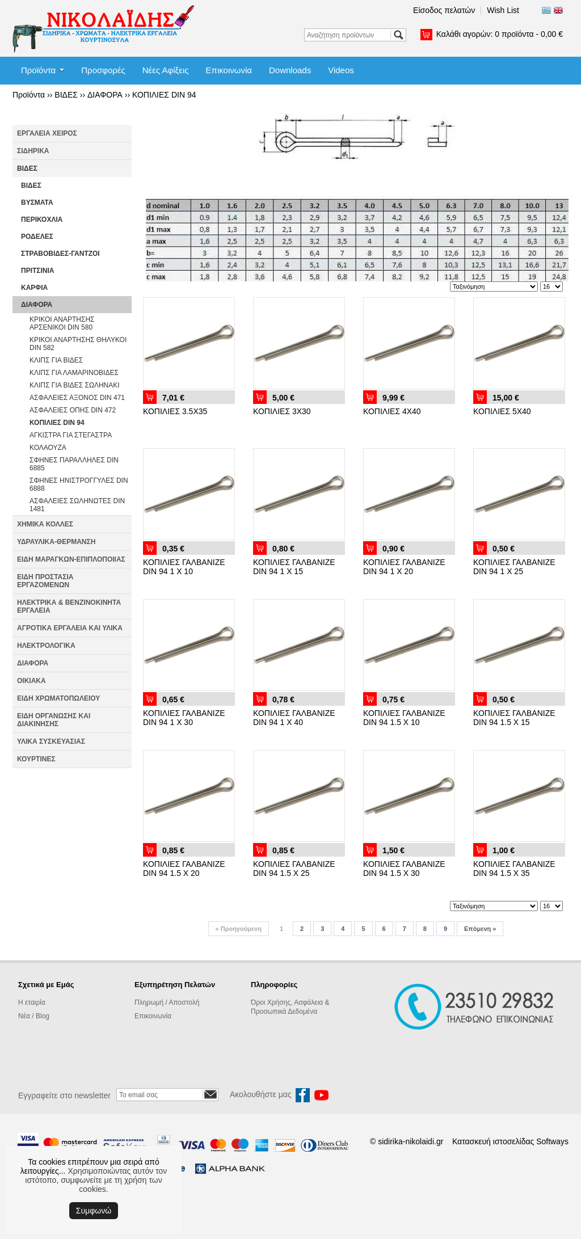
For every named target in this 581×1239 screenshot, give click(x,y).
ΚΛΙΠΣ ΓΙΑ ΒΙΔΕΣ (56, 360)
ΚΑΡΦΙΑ (34, 288)
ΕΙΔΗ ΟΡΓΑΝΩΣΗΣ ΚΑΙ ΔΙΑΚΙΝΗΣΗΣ (53, 720)
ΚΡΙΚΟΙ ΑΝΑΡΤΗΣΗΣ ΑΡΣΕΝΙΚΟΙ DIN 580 (62, 323)
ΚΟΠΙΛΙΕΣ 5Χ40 (502, 411)
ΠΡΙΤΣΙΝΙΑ (37, 271)
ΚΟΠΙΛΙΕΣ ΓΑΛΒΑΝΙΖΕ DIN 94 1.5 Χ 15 (514, 718)
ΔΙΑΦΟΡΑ (105, 94)
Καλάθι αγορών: (499, 34)
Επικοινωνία (229, 70)
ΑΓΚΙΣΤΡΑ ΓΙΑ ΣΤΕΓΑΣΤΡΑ (71, 435)
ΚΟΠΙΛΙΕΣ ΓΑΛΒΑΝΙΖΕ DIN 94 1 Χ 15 (294, 567)
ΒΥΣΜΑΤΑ (37, 202)
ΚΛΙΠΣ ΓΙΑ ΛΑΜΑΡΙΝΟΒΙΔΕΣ (74, 373)
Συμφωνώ (93, 1210)
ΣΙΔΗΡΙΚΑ (33, 151)
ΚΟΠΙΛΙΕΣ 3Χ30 (282, 411)
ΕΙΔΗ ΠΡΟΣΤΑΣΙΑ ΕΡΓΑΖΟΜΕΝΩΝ (45, 581)
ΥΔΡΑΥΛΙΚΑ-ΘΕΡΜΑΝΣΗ (56, 542)
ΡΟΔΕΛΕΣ (37, 237)
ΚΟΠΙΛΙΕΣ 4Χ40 (392, 411)
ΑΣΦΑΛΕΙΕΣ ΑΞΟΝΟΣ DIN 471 (77, 398)
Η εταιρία (31, 1002)
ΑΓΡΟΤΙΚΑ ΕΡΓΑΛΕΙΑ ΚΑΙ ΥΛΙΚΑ (70, 628)
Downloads (290, 70)
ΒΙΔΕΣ (66, 94)
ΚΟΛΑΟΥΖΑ (48, 448)
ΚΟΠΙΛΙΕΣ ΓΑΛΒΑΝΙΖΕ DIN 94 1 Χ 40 (294, 718)
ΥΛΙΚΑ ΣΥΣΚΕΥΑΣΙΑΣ (51, 741)
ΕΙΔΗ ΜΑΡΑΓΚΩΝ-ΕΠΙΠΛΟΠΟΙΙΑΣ (71, 559)
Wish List (503, 10)
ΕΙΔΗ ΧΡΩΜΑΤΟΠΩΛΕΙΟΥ (58, 698)
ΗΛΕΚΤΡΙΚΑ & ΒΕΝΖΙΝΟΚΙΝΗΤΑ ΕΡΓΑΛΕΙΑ (69, 606)
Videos (341, 70)
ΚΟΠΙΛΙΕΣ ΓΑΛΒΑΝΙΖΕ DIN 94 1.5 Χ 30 (404, 868)
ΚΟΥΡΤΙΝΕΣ (36, 759)
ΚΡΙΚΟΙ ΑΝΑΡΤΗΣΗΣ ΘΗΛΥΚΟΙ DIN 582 (78, 344)
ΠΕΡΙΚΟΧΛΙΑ (41, 220)
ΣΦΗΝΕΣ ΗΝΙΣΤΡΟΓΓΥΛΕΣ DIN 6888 (79, 484)
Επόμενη (480, 928)
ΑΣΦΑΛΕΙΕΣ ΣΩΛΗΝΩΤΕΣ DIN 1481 (77, 505)
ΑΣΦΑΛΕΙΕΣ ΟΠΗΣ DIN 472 (73, 410)
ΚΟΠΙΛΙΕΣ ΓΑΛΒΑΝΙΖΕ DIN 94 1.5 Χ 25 (294, 868)
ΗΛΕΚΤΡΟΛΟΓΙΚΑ (46, 646)
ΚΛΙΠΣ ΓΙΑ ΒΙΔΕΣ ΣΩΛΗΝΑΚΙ (75, 385)
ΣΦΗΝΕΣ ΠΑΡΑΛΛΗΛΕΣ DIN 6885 (74, 464)
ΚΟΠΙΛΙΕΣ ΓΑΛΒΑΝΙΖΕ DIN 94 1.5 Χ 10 (404, 718)
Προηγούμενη (239, 928)
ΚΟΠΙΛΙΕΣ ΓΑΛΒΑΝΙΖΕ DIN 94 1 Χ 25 (514, 567)
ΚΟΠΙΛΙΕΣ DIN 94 (164, 94)
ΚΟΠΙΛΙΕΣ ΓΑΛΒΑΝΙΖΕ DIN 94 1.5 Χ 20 (184, 868)
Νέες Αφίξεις (165, 70)
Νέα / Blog (33, 1016)
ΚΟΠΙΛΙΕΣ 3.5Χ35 (175, 411)
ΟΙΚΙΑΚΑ (31, 681)
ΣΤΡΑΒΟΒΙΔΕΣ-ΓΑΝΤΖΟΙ (60, 254)
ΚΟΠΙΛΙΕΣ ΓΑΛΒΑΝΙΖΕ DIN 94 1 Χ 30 (184, 718)
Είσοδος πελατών (444, 10)
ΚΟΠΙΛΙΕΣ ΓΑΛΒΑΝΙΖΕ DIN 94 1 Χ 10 (184, 567)
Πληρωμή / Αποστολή (166, 1002)
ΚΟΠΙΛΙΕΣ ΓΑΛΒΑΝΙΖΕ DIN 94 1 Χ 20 (404, 567)
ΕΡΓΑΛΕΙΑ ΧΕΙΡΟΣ (47, 133)
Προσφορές (103, 70)
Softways (552, 1141)
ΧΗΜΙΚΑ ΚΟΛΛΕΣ (45, 524)
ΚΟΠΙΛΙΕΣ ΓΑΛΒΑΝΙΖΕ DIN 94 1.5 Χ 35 (514, 868)
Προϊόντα (38, 70)
